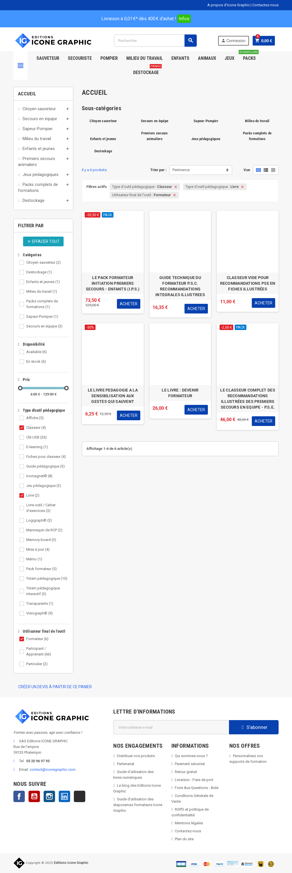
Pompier (109, 58)
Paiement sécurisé (190, 764)
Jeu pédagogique (43, 485)
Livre (32, 495)
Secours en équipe (44, 326)
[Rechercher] (155, 40)
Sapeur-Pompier (42, 316)
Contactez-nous (265, 5)
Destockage (147, 70)
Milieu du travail (41, 291)
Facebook (19, 796)
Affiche (35, 418)
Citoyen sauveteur (43, 262)
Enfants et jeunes (43, 282)
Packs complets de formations (42, 304)
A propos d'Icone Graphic (228, 5)
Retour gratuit (186, 772)
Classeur (36, 427)
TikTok (79, 796)
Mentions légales (189, 823)
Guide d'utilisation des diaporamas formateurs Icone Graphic (137, 805)
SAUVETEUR (47, 58)
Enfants (180, 58)
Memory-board (41, 540)
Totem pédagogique (46, 578)
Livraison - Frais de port (194, 780)
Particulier (37, 664)
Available (36, 352)
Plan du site (184, 839)
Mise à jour (38, 549)
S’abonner (253, 727)
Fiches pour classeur (46, 456)
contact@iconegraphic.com (53, 769)
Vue (247, 170)
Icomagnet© (39, 476)
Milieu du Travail (144, 58)
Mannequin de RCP (44, 530)
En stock (36, 361)
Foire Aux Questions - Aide (196, 788)
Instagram (49, 796)
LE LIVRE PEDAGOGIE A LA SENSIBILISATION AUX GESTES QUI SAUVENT (113, 396)
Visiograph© (39, 613)
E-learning (37, 447)
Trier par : (158, 170)
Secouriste (80, 58)
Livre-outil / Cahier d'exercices (41, 508)
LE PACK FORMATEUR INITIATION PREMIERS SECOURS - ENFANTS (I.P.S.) (112, 283)
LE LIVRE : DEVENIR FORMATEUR (180, 393)
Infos (184, 18)
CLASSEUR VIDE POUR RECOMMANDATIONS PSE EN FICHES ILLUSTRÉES (247, 283)
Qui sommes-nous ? (191, 756)
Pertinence (181, 170)
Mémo (34, 559)
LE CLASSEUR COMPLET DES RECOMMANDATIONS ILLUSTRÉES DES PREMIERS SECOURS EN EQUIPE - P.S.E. (247, 398)
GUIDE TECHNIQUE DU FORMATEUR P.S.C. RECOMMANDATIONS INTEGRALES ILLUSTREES (180, 286)
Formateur (37, 639)
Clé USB (36, 437)
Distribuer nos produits (136, 756)
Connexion (233, 40)
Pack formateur (41, 569)
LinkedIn (64, 796)
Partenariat (125, 764)
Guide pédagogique (45, 466)
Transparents (39, 603)
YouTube (34, 796)
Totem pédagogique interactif (43, 591)
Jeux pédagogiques (205, 139)
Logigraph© (39, 520)
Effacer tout (43, 241)
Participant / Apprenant (38, 651)
